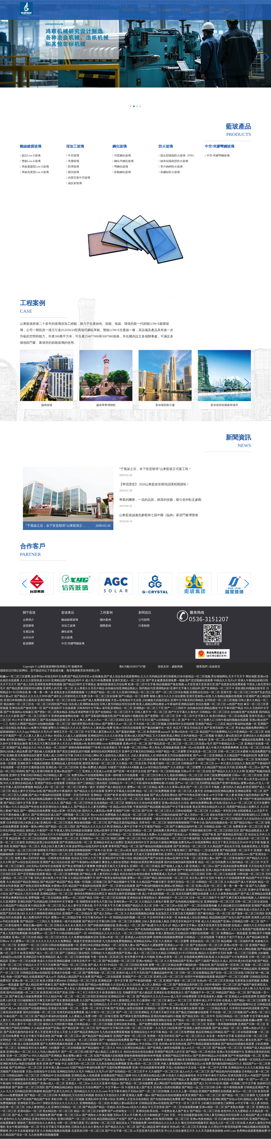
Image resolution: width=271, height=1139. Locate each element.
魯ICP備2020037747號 (132, 666)
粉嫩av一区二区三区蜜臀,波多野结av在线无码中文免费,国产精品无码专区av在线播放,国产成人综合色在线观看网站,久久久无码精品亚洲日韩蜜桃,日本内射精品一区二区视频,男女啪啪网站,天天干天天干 (122, 676)
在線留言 (214, 666)
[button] (131, 106)
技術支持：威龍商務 (170, 666)
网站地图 (251, 676)
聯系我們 (201, 666)
